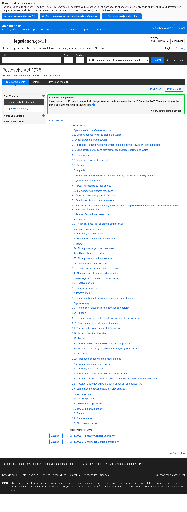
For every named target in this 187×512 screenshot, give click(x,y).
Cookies (104, 475)
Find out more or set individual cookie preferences (71, 16)
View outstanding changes (165, 110)
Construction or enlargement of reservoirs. (97, 195)
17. (74, 293)
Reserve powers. (85, 283)
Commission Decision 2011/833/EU (52, 486)
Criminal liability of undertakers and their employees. (103, 343)
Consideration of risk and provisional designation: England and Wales (112, 150)
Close (181, 27)
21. (74, 328)
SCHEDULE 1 (76, 435)
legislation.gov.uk (24, 40)
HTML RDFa (137, 463)
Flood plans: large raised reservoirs (96, 248)
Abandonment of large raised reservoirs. (97, 273)
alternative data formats (55, 463)
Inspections (79, 219)
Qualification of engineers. (88, 180)
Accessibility (59, 475)
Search (157, 60)
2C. (74, 160)
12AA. (75, 253)
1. (73, 139)
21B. (74, 338)
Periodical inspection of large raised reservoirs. (100, 224)
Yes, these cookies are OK (21, 16)
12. (74, 238)
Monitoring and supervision (87, 229)
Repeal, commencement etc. (88, 409)
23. (74, 368)
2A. (74, 150)
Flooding (77, 244)
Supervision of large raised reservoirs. (96, 238)
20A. (74, 323)
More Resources (56, 82)
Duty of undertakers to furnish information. (98, 328)
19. (74, 308)
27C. (74, 403)
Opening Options (13, 115)
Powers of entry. (84, 293)
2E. (74, 170)
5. (73, 185)
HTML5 (83, 463)
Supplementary (81, 303)
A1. (74, 134)
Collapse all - (56, 120)
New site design (10, 475)
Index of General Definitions (100, 435)
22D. (74, 359)
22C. (74, 353)
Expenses (83, 353)
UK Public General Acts (14, 75)
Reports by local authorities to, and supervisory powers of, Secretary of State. (115, 175)
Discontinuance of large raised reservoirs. (98, 268)
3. (73, 175)
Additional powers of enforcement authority (95, 278)
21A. (74, 333)
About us (33, 475)
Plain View (155, 88)
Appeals (80, 170)
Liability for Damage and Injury (101, 441)
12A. (74, 248)
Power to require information (92, 333)
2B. (74, 155)
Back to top (179, 453)
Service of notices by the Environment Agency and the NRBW (110, 348)
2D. (74, 165)
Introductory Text (78, 125)
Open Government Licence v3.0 (60, 483)
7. (73, 200)
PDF (106, 463)
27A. (74, 398)
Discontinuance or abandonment (90, 263)
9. (73, 214)
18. (74, 298)
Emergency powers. (86, 288)
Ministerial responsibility (90, 403)
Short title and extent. (87, 423)
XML (111, 463)
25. (74, 378)
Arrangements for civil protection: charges (99, 359)
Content (36, 82)
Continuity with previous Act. (91, 368)
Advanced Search (176, 60)
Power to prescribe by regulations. (93, 185)
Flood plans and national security (95, 258)
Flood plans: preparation (92, 253)
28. (74, 413)
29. (74, 418)
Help (23, 475)
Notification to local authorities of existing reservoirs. (103, 373)
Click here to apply (162, 27)
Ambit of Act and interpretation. (91, 139)
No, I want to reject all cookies (123, 16)
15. (74, 283)
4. (73, 180)
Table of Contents (15, 82)
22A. (74, 348)
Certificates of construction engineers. (95, 200)
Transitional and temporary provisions (92, 364)
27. (74, 389)
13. (74, 268)
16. (74, 288)
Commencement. (85, 418)
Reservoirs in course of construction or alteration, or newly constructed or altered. (118, 378)
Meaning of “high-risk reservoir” (93, 160)
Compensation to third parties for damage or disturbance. (106, 298)
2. (73, 145)
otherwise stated (99, 483)
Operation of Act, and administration (92, 130)
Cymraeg (180, 48)
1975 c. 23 (34, 75)
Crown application (82, 394)
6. (73, 195)
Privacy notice (90, 475)
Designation (82, 155)
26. (74, 383)
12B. (74, 258)
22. (74, 343)
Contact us (74, 475)
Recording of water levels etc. (91, 233)
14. (74, 273)
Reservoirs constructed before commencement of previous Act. (109, 383)
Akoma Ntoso (122, 463)
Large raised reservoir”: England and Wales (98, 134)
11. (74, 233)
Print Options (174, 88)
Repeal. (80, 413)
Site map (45, 475)
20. (74, 318)
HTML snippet (95, 463)
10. (74, 224)
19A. (74, 313)
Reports (82, 338)
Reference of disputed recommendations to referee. (103, 308)
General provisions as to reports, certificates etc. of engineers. (108, 318)
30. (74, 423)
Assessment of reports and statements (98, 323)
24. (74, 373)
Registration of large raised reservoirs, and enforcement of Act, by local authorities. (118, 145)
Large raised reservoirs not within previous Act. (100, 389)
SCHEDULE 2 (76, 441)
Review (80, 165)
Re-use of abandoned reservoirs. (92, 214)
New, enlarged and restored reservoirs (93, 191)
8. (73, 205)
